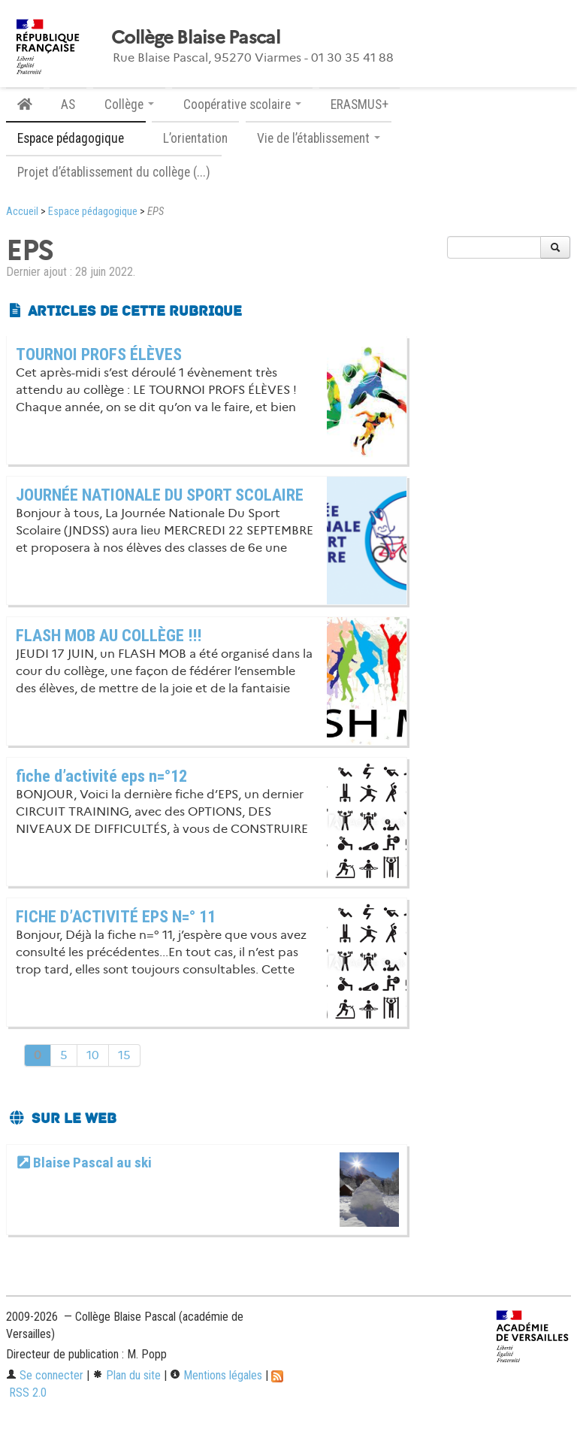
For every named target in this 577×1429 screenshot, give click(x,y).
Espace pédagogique (92, 211)
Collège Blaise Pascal (195, 37)
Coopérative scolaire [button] (242, 104)
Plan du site (126, 1375)
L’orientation (195, 138)
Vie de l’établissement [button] (318, 138)
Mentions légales (216, 1375)
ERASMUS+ (359, 104)
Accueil (22, 211)
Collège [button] (129, 104)
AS (68, 104)
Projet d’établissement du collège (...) (113, 172)
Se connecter (44, 1375)
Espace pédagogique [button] (75, 138)
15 (124, 1055)
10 (92, 1055)
